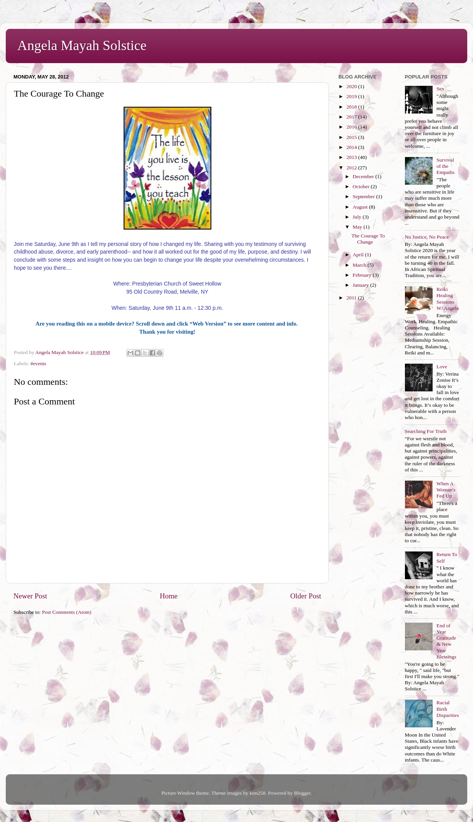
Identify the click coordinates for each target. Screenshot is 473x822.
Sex (440, 89)
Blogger (302, 793)
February (363, 275)
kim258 (257, 793)
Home (169, 596)
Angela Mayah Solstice (82, 45)
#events (38, 363)
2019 (352, 96)
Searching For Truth (426, 431)
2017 (352, 117)
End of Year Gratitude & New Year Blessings (446, 641)
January (361, 285)
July (358, 217)
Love (441, 366)
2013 (352, 157)
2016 (352, 127)
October (362, 186)
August (361, 207)
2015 (352, 137)
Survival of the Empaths (445, 166)
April (359, 254)
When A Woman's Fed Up (445, 490)
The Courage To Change (368, 239)
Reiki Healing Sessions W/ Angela (447, 298)
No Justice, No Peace (427, 237)
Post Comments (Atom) (66, 612)
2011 (352, 298)
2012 (352, 167)
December (364, 176)
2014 (352, 147)
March (360, 265)
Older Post (305, 596)
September (364, 196)
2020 (352, 86)
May (358, 227)
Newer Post (30, 596)
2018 (352, 107)
